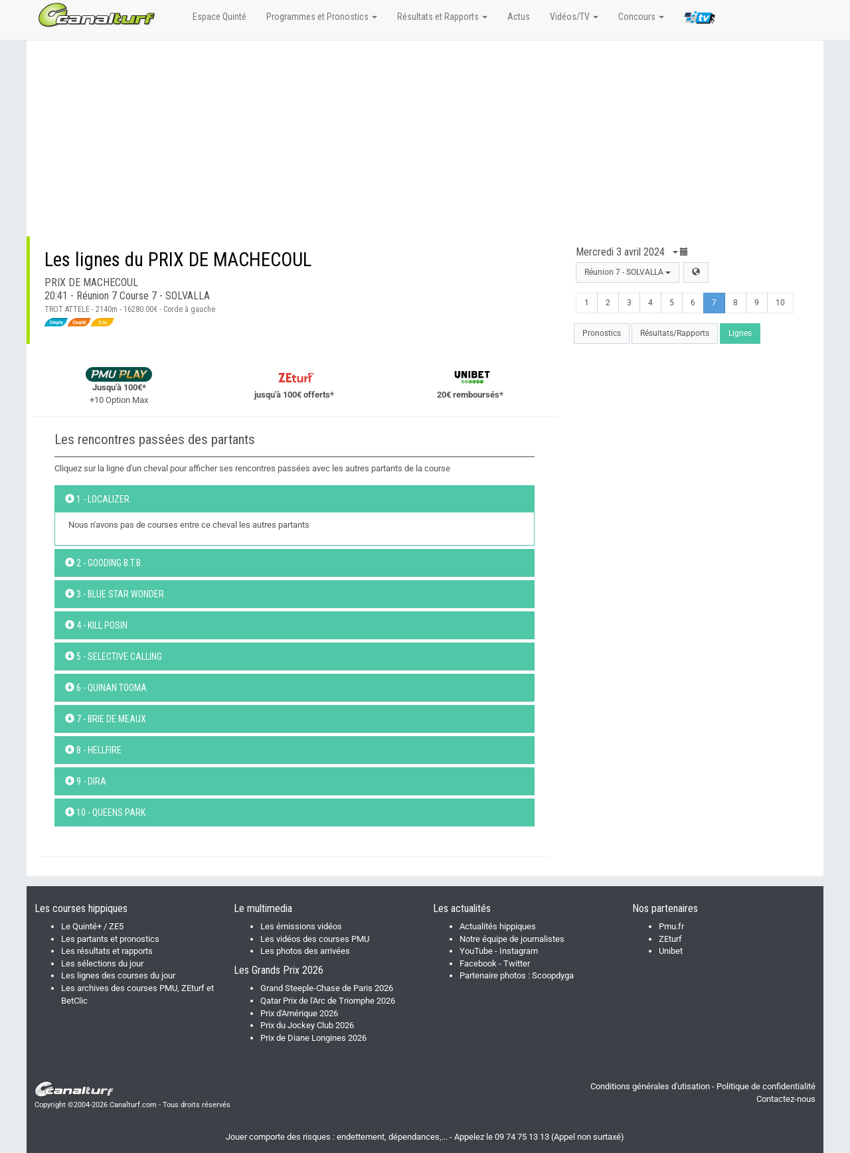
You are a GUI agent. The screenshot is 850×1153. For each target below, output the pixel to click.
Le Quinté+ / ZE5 (92, 926)
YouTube (476, 951)
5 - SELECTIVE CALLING (113, 656)
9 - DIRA (85, 781)
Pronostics (601, 333)
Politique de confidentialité (766, 1086)
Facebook (478, 963)
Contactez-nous (785, 1099)
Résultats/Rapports (674, 333)
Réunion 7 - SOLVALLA (627, 272)
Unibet (671, 951)
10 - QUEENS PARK (105, 812)
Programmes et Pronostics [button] (321, 16)
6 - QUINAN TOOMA (106, 687)
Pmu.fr (671, 926)
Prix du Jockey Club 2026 (307, 1025)
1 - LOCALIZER (97, 499)
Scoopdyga (553, 975)
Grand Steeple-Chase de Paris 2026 (326, 988)
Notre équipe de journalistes (512, 939)
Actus (518, 16)
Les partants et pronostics (110, 939)
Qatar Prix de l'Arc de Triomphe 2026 (327, 1001)
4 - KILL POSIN (96, 625)
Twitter (516, 963)
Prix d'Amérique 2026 (299, 1013)
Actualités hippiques (498, 926)
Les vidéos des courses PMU (314, 939)
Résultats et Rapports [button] (442, 16)
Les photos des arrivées (305, 951)
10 (780, 302)
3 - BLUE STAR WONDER (114, 594)
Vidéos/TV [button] (574, 16)
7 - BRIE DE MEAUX (105, 719)
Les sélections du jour (102, 963)
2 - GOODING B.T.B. (104, 563)
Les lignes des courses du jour (118, 975)
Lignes (740, 333)
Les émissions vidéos (301, 926)
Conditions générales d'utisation (650, 1086)
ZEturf (670, 939)
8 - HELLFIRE (93, 750)
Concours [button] (641, 16)
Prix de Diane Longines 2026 (313, 1038)
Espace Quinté (219, 16)
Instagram (518, 951)
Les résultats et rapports (107, 951)
